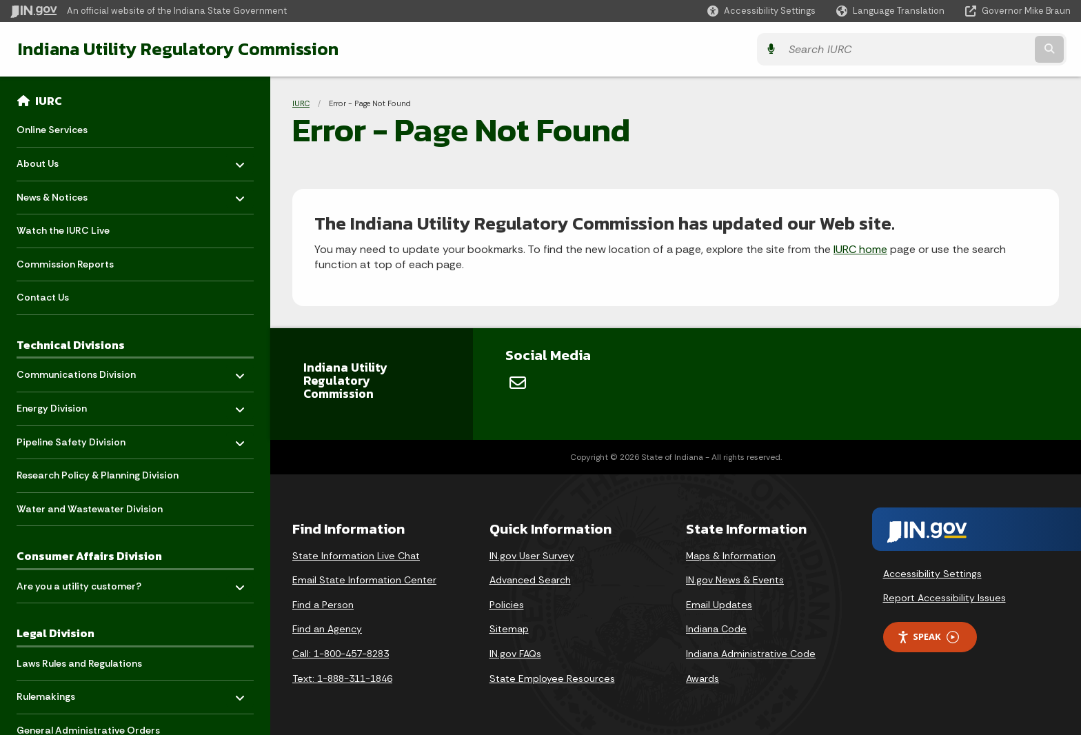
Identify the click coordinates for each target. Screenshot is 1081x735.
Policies (506, 604)
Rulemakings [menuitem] (57, 693)
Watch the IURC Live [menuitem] (63, 230)
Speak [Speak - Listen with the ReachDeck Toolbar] (928, 636)
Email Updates (719, 604)
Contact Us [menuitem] (43, 297)
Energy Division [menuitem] (57, 405)
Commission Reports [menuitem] (65, 264)
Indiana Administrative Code (751, 653)
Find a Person (323, 604)
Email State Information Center (364, 580)
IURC (48, 100)
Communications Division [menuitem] (76, 371)
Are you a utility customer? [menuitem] (79, 582)
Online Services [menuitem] (52, 129)
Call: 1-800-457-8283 (340, 653)
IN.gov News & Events (735, 580)
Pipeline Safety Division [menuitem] (71, 438)
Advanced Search (530, 580)
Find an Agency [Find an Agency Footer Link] (327, 629)
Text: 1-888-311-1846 (342, 678)
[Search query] (940, 49)
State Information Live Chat (356, 556)
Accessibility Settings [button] (932, 573)
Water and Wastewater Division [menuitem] (90, 509)
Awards (702, 678)
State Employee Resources (552, 678)
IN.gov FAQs (515, 653)
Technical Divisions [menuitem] (71, 344)
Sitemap (509, 629)
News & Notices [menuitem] (57, 193)
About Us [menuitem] (57, 160)
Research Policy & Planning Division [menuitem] (98, 475)
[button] (761, 10)
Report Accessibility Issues (944, 598)
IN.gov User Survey (531, 556)
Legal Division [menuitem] (55, 633)
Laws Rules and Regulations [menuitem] (79, 663)
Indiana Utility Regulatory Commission (174, 49)
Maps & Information (731, 556)
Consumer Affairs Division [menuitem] (89, 555)
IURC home (860, 249)
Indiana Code (716, 629)
